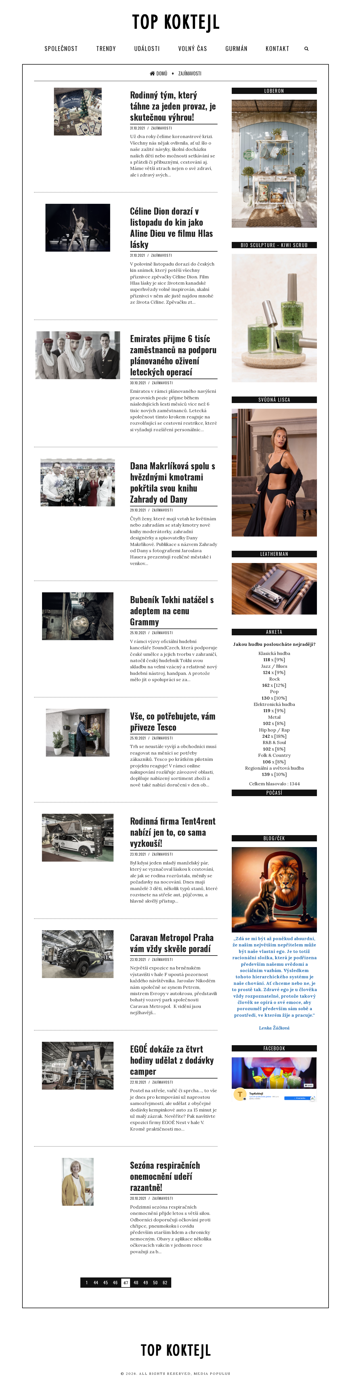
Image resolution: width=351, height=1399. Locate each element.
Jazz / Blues (274, 666)
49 (145, 1282)
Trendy (106, 48)
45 (105, 1282)
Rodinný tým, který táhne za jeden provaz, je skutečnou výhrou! (173, 105)
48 (136, 1282)
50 (155, 1282)
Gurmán (236, 48)
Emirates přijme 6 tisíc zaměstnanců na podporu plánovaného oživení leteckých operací (173, 355)
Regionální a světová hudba (274, 768)
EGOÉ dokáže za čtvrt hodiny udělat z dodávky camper (172, 1059)
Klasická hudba (274, 653)
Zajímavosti (189, 73)
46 (115, 1282)
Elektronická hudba (274, 704)
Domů (158, 73)
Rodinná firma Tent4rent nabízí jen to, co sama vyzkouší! (173, 831)
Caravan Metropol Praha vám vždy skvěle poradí (172, 943)
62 (165, 1282)
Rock (274, 679)
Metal (274, 717)
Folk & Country (274, 755)
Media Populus (212, 1373)
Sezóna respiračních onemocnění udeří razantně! (165, 1175)
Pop (274, 691)
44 (96, 1282)
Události (147, 48)
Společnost (61, 48)
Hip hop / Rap (274, 730)
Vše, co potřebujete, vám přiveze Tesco (173, 721)
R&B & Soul (274, 742)
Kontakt (278, 48)
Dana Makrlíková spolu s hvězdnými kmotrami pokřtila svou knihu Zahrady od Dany (172, 482)
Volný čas (192, 48)
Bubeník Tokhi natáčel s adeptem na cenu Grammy (172, 610)
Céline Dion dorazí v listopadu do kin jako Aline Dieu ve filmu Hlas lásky (171, 227)
